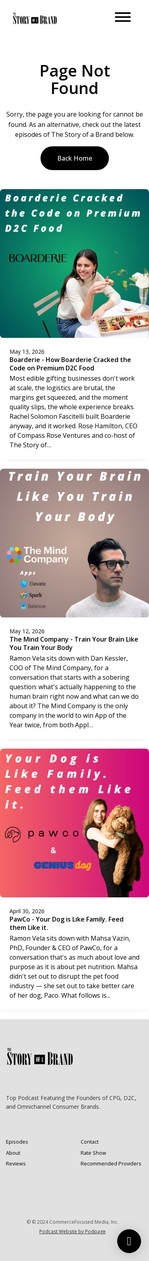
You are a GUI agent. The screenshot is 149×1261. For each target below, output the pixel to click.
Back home (74, 158)
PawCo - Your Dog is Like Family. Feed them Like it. (67, 923)
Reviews (16, 1163)
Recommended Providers (111, 1163)
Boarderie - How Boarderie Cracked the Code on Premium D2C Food (70, 363)
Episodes (17, 1141)
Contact (90, 1141)
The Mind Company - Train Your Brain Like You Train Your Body (74, 643)
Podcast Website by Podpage (72, 1231)
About (13, 1152)
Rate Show (93, 1152)
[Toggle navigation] (123, 18)
